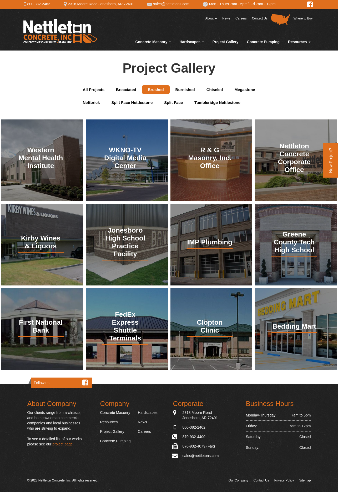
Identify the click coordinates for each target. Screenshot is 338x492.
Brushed (156, 89)
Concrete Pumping (263, 42)
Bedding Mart (294, 326)
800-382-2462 (36, 4)
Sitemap (305, 480)
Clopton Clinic (210, 326)
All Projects (94, 89)
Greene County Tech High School (294, 242)
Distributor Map (280, 19)
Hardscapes (191, 42)
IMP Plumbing (209, 242)
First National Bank (41, 326)
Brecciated (126, 89)
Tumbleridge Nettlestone (217, 102)
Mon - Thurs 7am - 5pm (225, 4)
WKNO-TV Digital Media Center (125, 158)
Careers (241, 18)
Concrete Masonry (153, 42)
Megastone (244, 89)
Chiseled (214, 89)
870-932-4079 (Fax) (199, 446)
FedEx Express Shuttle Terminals (125, 326)
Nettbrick (91, 102)
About (211, 18)
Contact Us (260, 18)
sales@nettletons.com (168, 4)
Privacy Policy (284, 480)
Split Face (173, 102)
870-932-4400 (194, 436)
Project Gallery (226, 42)
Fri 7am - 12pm (263, 4)
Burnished (185, 89)
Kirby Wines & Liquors (40, 242)
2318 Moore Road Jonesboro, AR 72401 (98, 4)
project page (62, 444)
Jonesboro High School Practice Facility (125, 242)
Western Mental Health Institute (40, 158)
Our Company (238, 480)
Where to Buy (303, 18)
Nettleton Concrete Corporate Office (294, 158)
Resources (299, 42)
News (226, 18)
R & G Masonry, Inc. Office (209, 158)
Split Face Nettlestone (132, 102)
